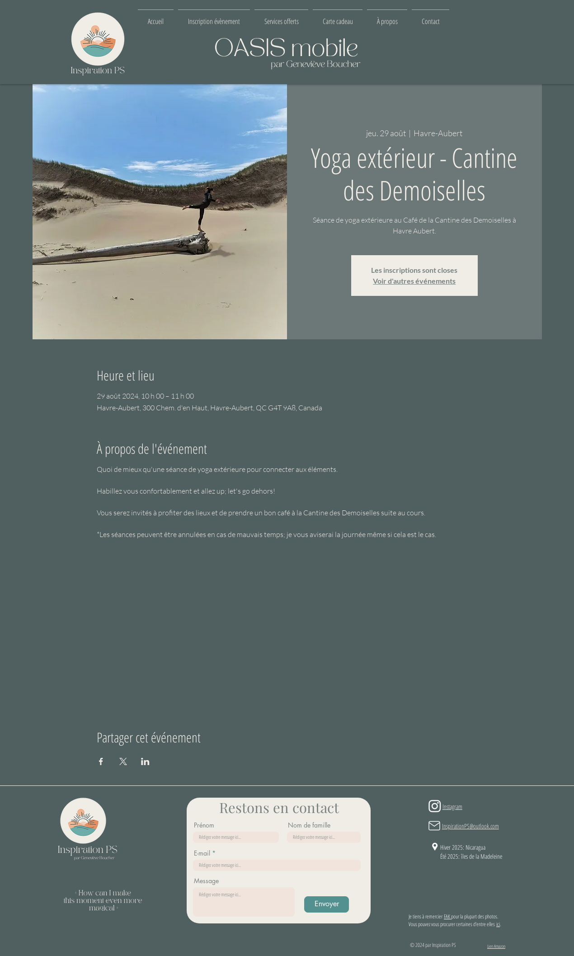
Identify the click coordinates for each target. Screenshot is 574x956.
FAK (447, 916)
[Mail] (434, 825)
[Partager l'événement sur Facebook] (101, 761)
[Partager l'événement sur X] (123, 761)
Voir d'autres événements (414, 280)
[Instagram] (435, 806)
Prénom (204, 825)
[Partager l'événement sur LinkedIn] (145, 761)
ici (498, 924)
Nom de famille (309, 825)
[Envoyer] (326, 904)
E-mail (202, 853)
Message (206, 881)
